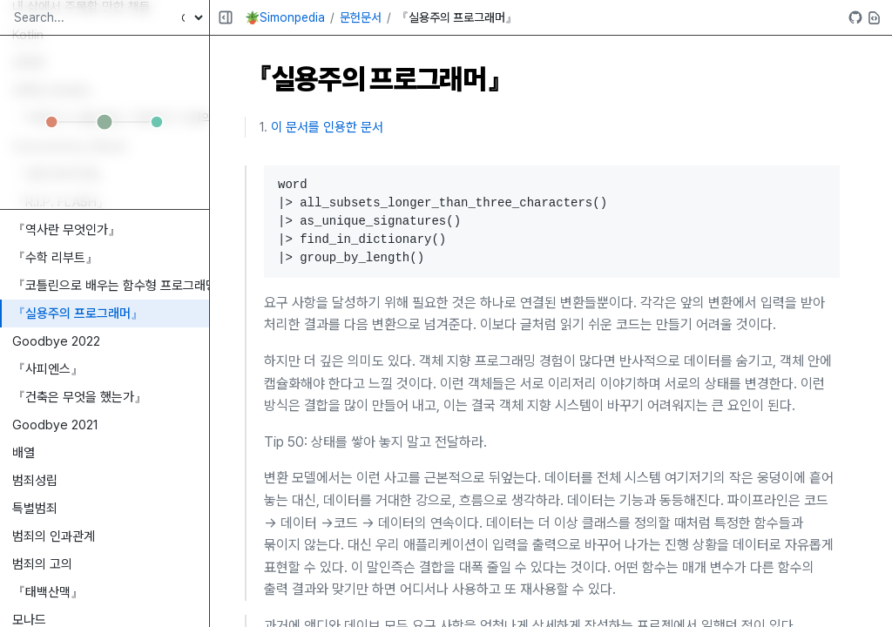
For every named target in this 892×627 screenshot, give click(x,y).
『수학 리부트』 (55, 258)
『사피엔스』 (48, 369)
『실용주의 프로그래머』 (78, 313)
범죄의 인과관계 (53, 536)
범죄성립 (34, 481)
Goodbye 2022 (56, 341)
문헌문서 (361, 17)
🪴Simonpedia (285, 17)
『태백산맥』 (48, 592)
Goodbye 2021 (55, 425)
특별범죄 (34, 508)
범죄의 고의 (42, 564)
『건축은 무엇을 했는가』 (79, 397)
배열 (23, 453)
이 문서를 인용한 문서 (327, 127)
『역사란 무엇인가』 (66, 230)
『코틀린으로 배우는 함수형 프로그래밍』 (110, 285)
